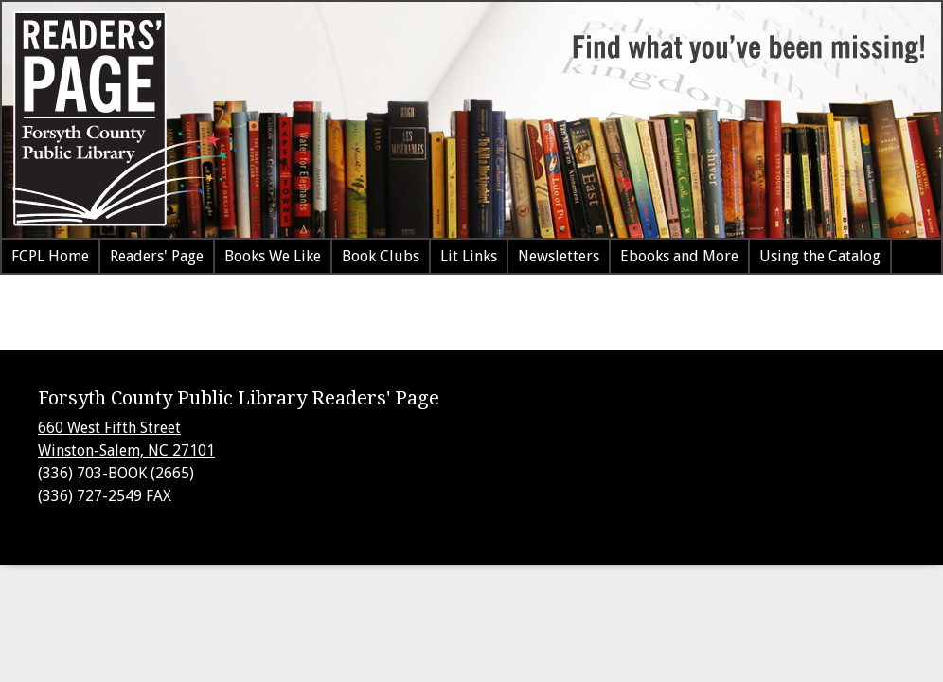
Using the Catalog (820, 256)
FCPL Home (50, 256)
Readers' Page (157, 256)
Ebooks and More (679, 256)
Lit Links (468, 256)
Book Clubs (380, 256)
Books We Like (272, 256)
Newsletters (558, 256)
